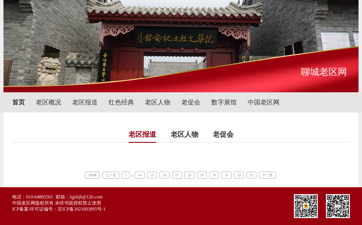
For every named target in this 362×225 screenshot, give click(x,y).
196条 (92, 175)
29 (202, 175)
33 (251, 175)
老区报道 (85, 102)
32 (239, 175)
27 (177, 175)
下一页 (267, 175)
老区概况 (48, 102)
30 (214, 175)
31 (226, 175)
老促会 (190, 102)
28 (189, 175)
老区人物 (157, 102)
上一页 (111, 175)
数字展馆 (224, 102)
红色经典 (121, 102)
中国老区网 (263, 102)
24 (139, 175)
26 (164, 175)
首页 (18, 102)
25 (152, 175)
